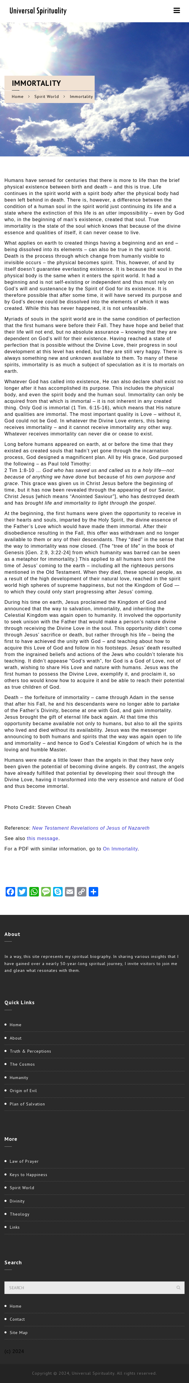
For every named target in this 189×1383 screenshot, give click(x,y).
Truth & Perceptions (30, 1051)
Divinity (17, 1201)
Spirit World (46, 96)
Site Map (19, 1332)
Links (15, 1227)
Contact (17, 1319)
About (16, 1038)
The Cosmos (22, 1064)
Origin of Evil (23, 1090)
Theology (20, 1214)
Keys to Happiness (28, 1174)
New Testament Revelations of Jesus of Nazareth (91, 828)
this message (42, 838)
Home (18, 96)
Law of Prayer (24, 1161)
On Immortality (120, 848)
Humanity (19, 1077)
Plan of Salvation (27, 1104)
